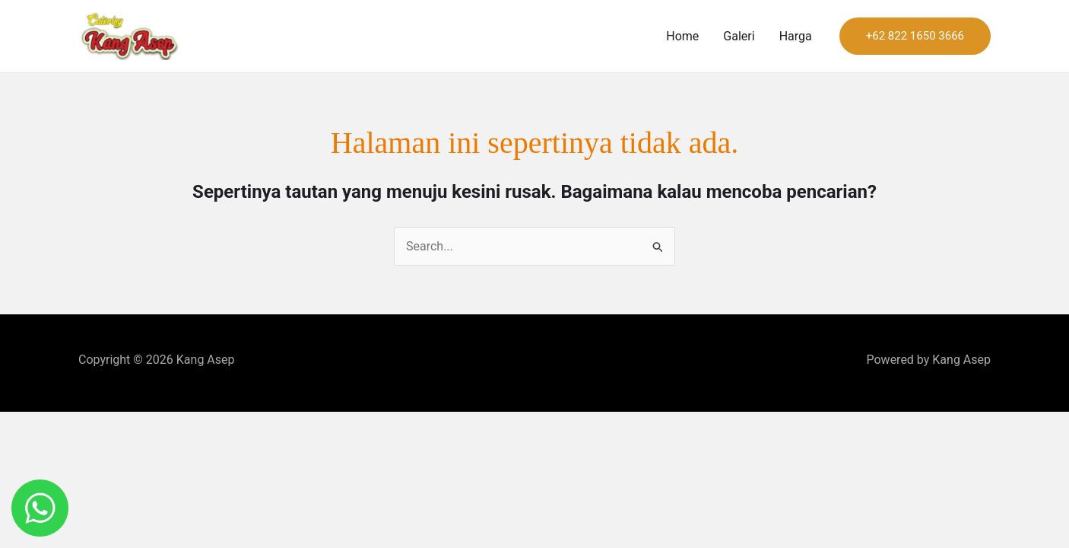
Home (682, 36)
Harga (795, 36)
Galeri (738, 36)
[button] (915, 36)
